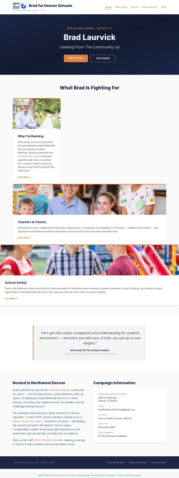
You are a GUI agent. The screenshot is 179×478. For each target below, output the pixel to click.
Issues (134, 7)
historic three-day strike (27, 421)
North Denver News (46, 440)
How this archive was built (78, 475)
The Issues (103, 58)
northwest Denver (59, 390)
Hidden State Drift (45, 475)
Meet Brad (121, 7)
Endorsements (150, 7)
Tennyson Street (158, 462)
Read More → (25, 177)
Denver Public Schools (29, 156)
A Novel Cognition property (129, 475)
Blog (163, 7)
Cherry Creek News (138, 462)
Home (108, 7)
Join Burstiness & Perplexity (103, 475)
